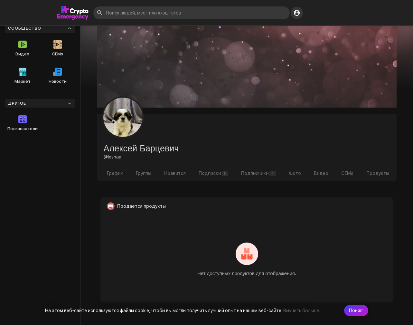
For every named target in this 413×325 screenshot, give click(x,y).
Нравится (175, 173)
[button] (356, 310)
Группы (143, 173)
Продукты (377, 173)
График (115, 173)
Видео (22, 48)
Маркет (22, 76)
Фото (295, 173)
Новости (58, 76)
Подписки (213, 173)
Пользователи (22, 123)
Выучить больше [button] (301, 310)
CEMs (57, 48)
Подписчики (258, 173)
